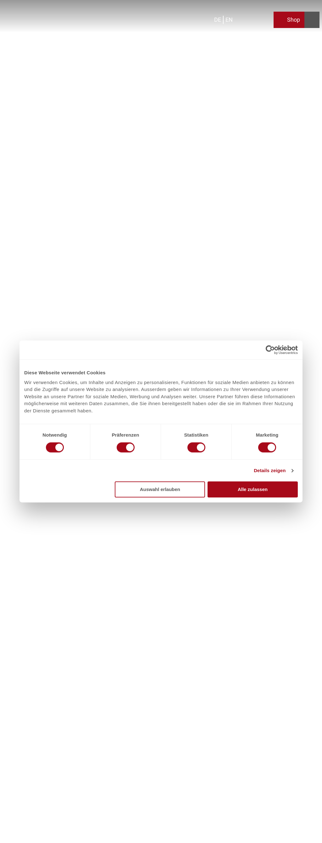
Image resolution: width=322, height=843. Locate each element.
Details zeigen (270, 470)
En (229, 19)
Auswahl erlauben (160, 489)
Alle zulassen (253, 489)
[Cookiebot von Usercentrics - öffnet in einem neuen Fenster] (270, 350)
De (217, 19)
